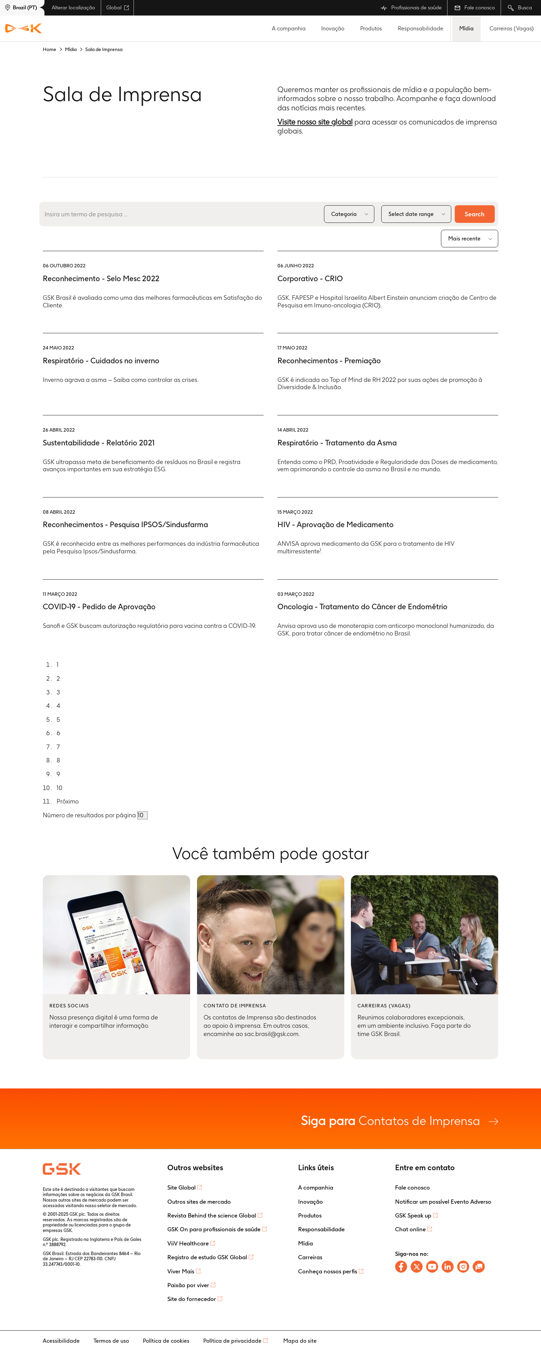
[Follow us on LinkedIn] (448, 1267)
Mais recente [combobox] (464, 238)
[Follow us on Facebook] (401, 1267)
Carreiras (310, 1257)
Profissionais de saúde (411, 7)
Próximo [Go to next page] (68, 801)
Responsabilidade (420, 28)
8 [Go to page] (58, 760)
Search (474, 214)
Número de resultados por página (90, 815)
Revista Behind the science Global (211, 1215)
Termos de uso (111, 1341)
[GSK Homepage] (23, 28)
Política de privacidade (232, 1341)
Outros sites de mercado (199, 1201)
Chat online (410, 1229)
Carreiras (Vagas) (512, 28)
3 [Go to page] (58, 692)
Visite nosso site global (315, 121)
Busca (520, 7)
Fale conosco (474, 7)
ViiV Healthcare (188, 1243)
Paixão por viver (188, 1285)
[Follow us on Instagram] (463, 1267)
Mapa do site (300, 1341)
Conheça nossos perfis (327, 1271)
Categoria (343, 214)
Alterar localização (73, 7)
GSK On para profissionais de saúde (213, 1229)
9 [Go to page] (58, 774)
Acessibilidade (61, 1341)
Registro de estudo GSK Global (207, 1257)
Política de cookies (166, 1341)
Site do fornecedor (191, 1299)
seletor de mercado (116, 1205)
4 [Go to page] (58, 705)
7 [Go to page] (58, 746)
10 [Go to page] (59, 787)
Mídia (466, 28)
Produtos (371, 28)
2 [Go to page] (58, 678)
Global (117, 7)
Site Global (181, 1187)
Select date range (410, 214)
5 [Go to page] (58, 719)
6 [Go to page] (58, 733)
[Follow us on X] (417, 1267)
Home (49, 49)
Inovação (332, 28)
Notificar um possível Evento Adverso (443, 1201)
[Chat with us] (479, 1267)
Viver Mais (180, 1271)
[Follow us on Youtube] (432, 1267)
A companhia (289, 28)
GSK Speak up (413, 1215)
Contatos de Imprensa (399, 1120)
